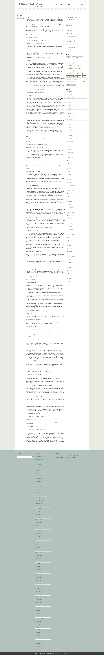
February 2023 (70, 152)
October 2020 (70, 188)
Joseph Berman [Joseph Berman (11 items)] (78, 68)
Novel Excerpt (70, 44)
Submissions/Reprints (65, 4)
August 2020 (69, 193)
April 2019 (69, 218)
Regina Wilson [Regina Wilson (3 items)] (75, 79)
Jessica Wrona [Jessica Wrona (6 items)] (70, 68)
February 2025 (70, 113)
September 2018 (70, 234)
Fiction (68, 30)
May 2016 (69, 276)
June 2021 (69, 174)
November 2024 (70, 122)
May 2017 (69, 262)
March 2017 (69, 267)
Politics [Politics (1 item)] (68, 79)
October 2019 (70, 210)
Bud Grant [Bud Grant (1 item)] (75, 57)
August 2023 (69, 144)
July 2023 (69, 146)
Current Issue (55, 4)
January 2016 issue (71, 36)
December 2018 (70, 226)
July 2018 (69, 240)
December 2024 (70, 119)
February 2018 (70, 248)
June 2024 (69, 127)
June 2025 (69, 105)
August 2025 (69, 100)
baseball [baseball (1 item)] (68, 57)
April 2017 (69, 265)
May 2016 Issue (70, 41)
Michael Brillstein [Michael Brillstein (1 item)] (70, 76)
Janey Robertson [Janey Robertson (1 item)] (77, 65)
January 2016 (70, 281)
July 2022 (69, 163)
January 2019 (70, 223)
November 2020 (70, 185)
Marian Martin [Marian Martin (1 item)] (70, 73)
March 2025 (69, 111)
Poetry (68, 50)
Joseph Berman (58, 653)
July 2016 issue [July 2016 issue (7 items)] (70, 71)
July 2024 (69, 124)
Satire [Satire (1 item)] (76, 81)
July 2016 (69, 273)
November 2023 (70, 138)
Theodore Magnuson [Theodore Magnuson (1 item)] (71, 84)
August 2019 (69, 215)
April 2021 (69, 179)
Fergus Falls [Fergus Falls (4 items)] (83, 60)
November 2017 (70, 254)
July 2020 (69, 196)
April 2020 (69, 199)
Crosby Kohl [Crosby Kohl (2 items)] (69, 60)
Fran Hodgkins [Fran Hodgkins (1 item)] (70, 62)
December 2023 (70, 135)
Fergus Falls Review (71, 28)
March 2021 (69, 182)
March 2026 (69, 91)
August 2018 (69, 237)
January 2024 (70, 133)
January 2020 (70, 204)
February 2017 (70, 270)
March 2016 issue (71, 39)
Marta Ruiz (67, 653)
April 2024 (69, 130)
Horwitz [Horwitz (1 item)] (76, 62)
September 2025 (70, 97)
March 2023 (69, 149)
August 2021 (69, 168)
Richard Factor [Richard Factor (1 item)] (70, 81)
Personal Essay (70, 47)
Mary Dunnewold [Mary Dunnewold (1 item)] (78, 73)
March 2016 (69, 278)
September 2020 (70, 190)
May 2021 (69, 177)
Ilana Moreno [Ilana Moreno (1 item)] (69, 65)
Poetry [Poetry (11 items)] (83, 76)
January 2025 (70, 116)
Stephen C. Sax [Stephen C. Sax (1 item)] (82, 81)
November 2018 (70, 229)
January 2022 (70, 166)
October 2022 (70, 155)
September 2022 (70, 157)
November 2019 (70, 207)
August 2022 (69, 160)
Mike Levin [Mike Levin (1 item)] (78, 76)
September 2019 (70, 212)
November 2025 (70, 94)
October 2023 (70, 141)
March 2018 (69, 245)
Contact (74, 4)
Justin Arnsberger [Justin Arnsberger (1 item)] (78, 71)
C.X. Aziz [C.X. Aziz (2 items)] (80, 57)
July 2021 (69, 171)
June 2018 (69, 243)
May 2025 (69, 108)
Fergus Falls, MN (82, 4)
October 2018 (70, 232)
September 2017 (70, 256)
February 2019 (70, 221)
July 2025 (69, 102)
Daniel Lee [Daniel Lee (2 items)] (76, 60)
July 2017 (69, 259)
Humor (68, 33)
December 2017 (70, 251)
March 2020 (69, 201)
